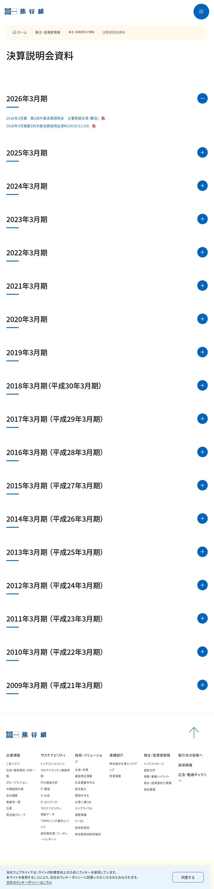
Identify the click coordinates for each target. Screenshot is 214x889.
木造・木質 (81, 770)
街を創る (80, 789)
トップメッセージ (154, 763)
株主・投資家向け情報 (158, 783)
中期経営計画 (15, 789)
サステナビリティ (53, 755)
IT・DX (79, 821)
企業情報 (13, 755)
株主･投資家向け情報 (84, 32)
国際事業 (81, 815)
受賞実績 (115, 776)
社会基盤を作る (85, 783)
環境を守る (82, 795)
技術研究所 (82, 828)
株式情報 (149, 789)
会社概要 (12, 795)
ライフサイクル (84, 808)
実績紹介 (117, 755)
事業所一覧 (13, 802)
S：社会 (45, 795)
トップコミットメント (53, 763)
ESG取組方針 (49, 783)
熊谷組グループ (16, 815)
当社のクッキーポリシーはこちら (29, 882)
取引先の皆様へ (190, 755)
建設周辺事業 (83, 776)
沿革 (9, 808)
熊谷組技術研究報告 (88, 834)
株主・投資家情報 (47, 32)
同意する (192, 877)
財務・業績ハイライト (156, 776)
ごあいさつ (13, 763)
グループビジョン (16, 783)
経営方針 (149, 770)
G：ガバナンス (49, 802)
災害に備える (83, 802)
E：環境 (45, 789)
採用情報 (185, 764)
